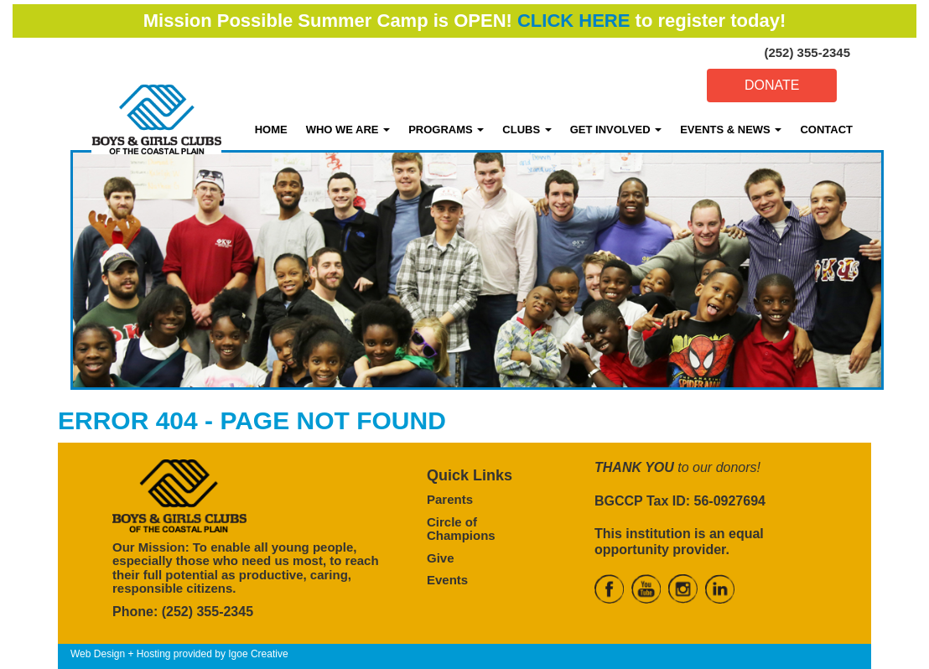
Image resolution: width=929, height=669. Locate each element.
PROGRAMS (446, 129)
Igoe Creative (258, 654)
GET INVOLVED (616, 129)
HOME (271, 129)
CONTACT (826, 129)
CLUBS (526, 129)
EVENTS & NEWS (730, 129)
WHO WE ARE (348, 129)
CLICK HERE (573, 20)
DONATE (772, 85)
